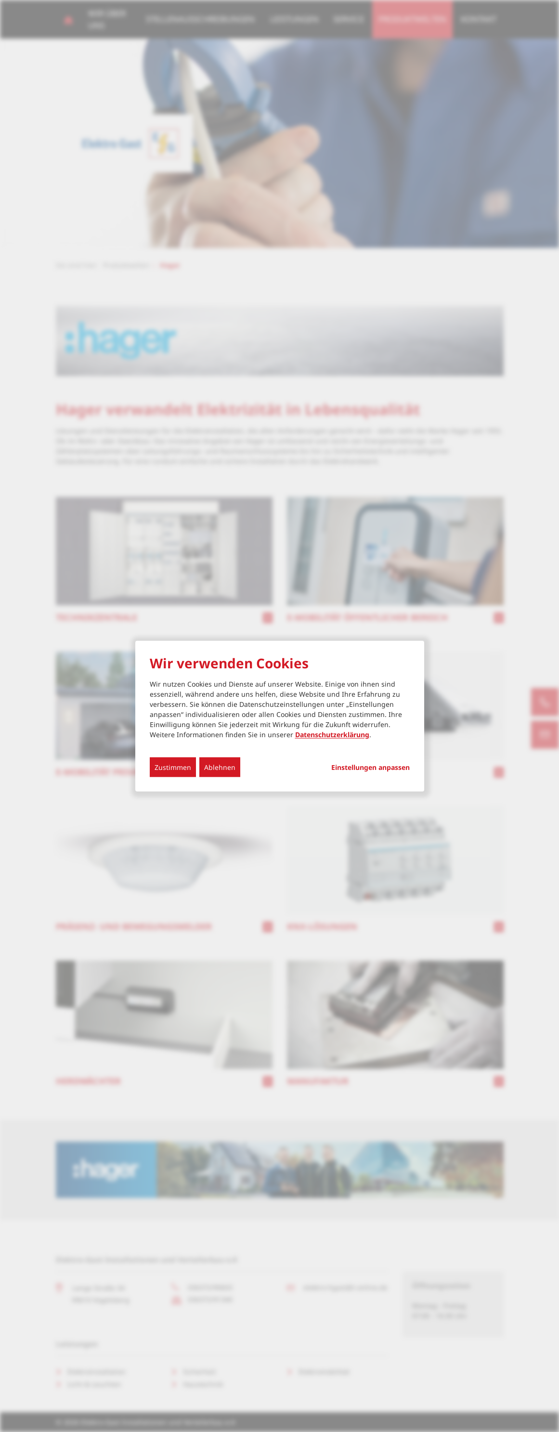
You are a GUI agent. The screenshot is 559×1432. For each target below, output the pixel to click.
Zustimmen (173, 766)
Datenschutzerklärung (332, 734)
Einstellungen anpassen (370, 767)
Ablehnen (219, 766)
